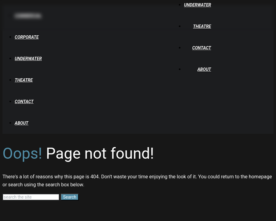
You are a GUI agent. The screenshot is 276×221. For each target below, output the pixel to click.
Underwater (197, 4)
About (204, 69)
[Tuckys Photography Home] (42, 24)
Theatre (202, 26)
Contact (201, 47)
